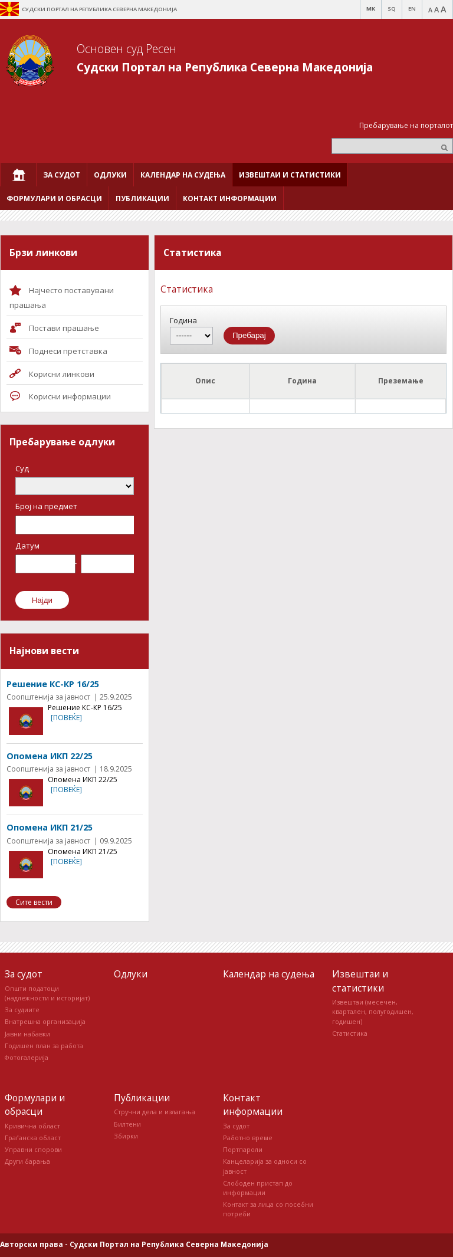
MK (370, 8)
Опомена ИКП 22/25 (49, 756)
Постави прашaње (64, 328)
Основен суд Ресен (126, 49)
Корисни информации (70, 396)
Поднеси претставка (68, 351)
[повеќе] (66, 718)
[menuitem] (18, 174)
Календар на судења (268, 973)
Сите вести (33, 902)
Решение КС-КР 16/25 (52, 684)
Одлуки (130, 973)
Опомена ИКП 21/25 (49, 827)
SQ (392, 8)
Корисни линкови (61, 374)
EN (412, 8)
